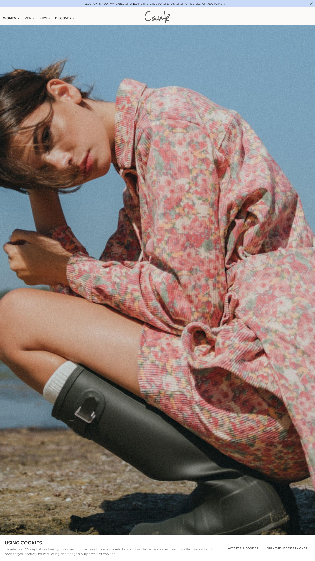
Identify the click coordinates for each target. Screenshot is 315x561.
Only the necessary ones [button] (287, 548)
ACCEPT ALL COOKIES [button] (243, 548)
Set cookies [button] (106, 554)
